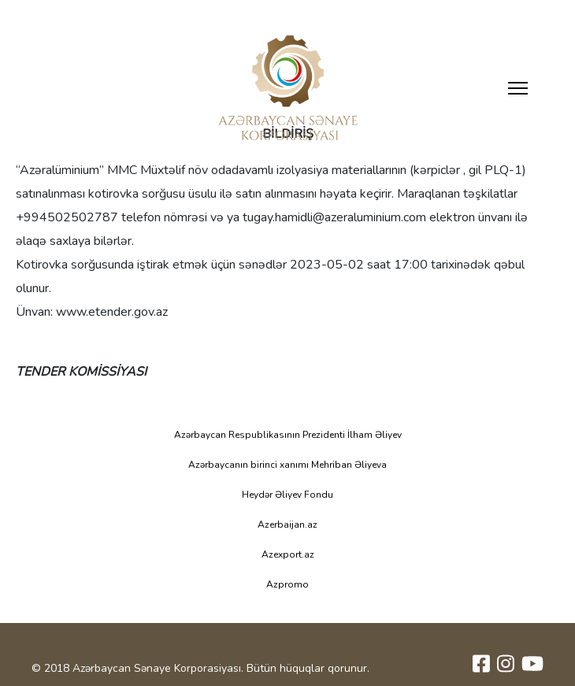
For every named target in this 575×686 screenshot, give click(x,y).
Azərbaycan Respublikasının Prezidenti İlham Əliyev (288, 434)
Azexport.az (288, 554)
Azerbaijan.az (287, 524)
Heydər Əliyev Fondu (287, 494)
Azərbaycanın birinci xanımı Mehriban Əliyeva (287, 464)
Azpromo (287, 584)
